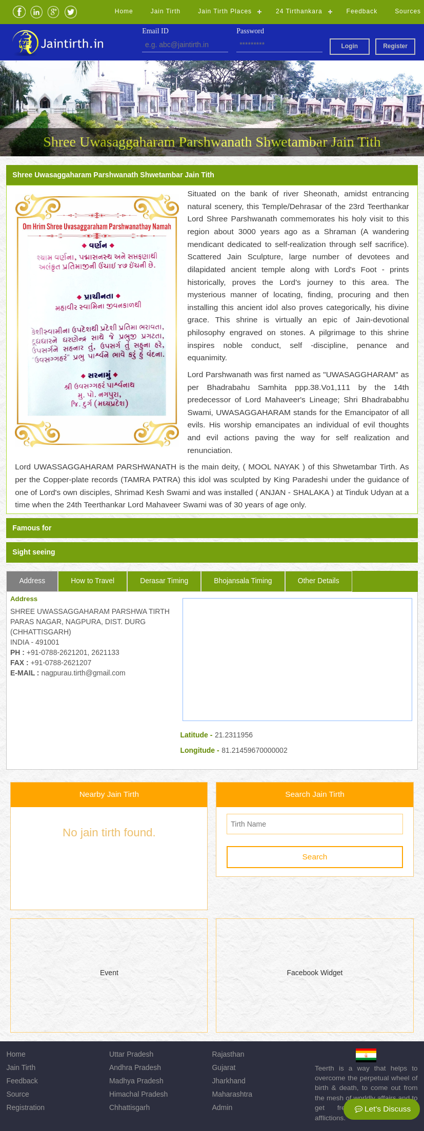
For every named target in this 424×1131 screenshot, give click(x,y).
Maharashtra (232, 1094)
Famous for (31, 528)
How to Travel (92, 581)
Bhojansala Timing (243, 581)
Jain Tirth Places (225, 11)
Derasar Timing (164, 581)
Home (124, 11)
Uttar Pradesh (131, 1054)
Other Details (318, 581)
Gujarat (223, 1067)
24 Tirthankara (299, 11)
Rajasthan (228, 1054)
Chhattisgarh (129, 1107)
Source (17, 1094)
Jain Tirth (166, 11)
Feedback (362, 11)
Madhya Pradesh (136, 1081)
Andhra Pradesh (135, 1067)
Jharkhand (228, 1081)
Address (32, 581)
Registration (25, 1107)
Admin (222, 1107)
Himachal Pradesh (138, 1094)
